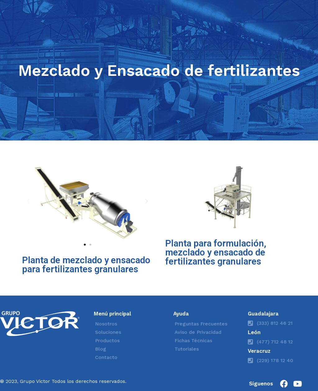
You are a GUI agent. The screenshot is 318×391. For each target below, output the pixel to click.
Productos (107, 340)
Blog (100, 349)
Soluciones (108, 332)
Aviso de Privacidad (198, 332)
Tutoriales (187, 349)
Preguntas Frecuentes (201, 324)
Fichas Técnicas (193, 340)
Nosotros (106, 324)
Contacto (106, 357)
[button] (28, 201)
